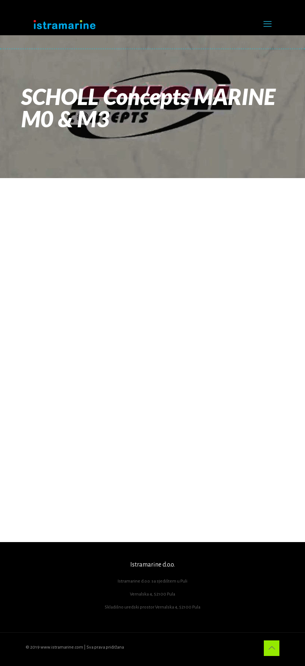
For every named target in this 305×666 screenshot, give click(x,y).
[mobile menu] (267, 24)
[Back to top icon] (271, 648)
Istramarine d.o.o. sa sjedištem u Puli (152, 581)
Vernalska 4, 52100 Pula (152, 594)
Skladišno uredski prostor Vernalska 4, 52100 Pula (152, 607)
